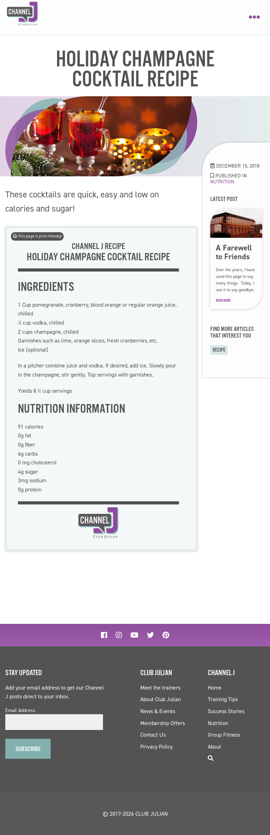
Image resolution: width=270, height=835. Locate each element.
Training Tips (223, 699)
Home (214, 687)
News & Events (157, 711)
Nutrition (222, 181)
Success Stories (226, 711)
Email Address (20, 710)
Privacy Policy (156, 746)
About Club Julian (160, 699)
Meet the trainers (160, 687)
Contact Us (153, 734)
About (214, 746)
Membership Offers (162, 723)
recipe (219, 350)
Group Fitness (224, 734)
